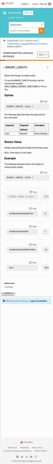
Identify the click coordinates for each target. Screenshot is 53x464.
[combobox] (24, 30)
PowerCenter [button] (15, 25)
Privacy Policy (37, 448)
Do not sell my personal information (17, 451)
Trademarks (24, 448)
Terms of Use (12, 448)
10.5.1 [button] (28, 13)
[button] (26, 4)
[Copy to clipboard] (44, 101)
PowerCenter (15, 12)
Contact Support (40, 451)
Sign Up (43, 4)
